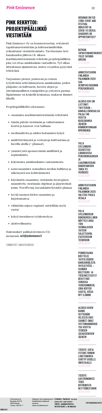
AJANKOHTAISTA (67, 404)
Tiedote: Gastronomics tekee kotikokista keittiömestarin (87, 383)
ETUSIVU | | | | (65, 403)
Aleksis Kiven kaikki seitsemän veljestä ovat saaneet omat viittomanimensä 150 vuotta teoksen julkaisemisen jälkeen (87, 324)
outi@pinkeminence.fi (31, 236)
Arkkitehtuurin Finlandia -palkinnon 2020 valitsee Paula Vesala (87, 193)
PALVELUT (66, 399)
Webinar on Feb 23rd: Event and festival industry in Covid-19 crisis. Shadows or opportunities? (87, 28)
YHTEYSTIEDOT (60, 406)
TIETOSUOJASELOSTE (94, 402)
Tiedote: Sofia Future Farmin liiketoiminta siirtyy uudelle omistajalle (87, 358)
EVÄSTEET (4, 409)
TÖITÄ (56, 404)
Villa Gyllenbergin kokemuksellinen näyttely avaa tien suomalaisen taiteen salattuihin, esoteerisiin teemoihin (87, 227)
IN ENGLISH (72, 406)
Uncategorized (26, 245)
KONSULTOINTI (58, 402)
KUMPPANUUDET (68, 402)
